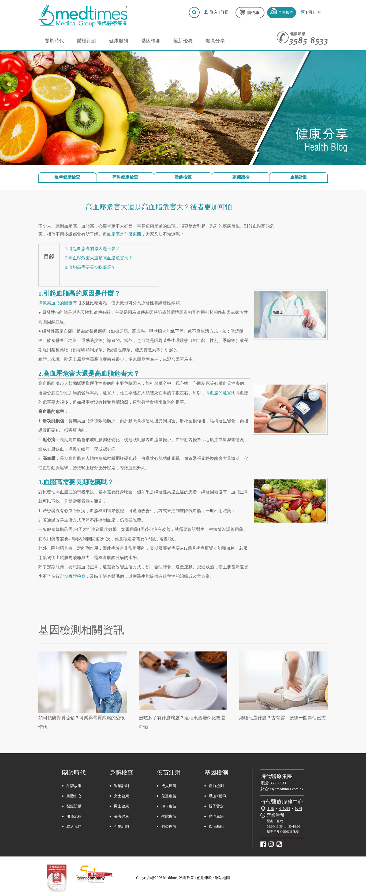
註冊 (225, 12)
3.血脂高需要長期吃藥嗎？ (90, 267)
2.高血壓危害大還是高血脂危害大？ (99, 258)
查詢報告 (285, 12)
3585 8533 (278, 783)
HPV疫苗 (168, 806)
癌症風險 (216, 816)
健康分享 (215, 40)
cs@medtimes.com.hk (286, 789)
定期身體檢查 (72, 576)
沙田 (298, 809)
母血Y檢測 (217, 796)
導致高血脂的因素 (55, 303)
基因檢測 (150, 40)
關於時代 (54, 40)
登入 (214, 12)
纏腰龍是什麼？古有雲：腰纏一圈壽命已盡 (282, 717)
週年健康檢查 (67, 177)
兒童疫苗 (168, 796)
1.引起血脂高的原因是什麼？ (92, 248)
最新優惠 (183, 40)
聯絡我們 (73, 827)
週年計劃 (121, 786)
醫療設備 (73, 806)
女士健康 (121, 796)
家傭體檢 (240, 177)
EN (318, 12)
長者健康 (121, 816)
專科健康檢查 (125, 177)
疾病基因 (216, 827)
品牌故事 (73, 786)
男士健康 (121, 806)
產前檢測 (216, 786)
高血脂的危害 (218, 392)
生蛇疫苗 (168, 816)
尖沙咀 (284, 809)
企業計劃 (298, 177)
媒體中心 (73, 796)
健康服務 (118, 40)
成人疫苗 (168, 786)
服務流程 (73, 816)
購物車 (253, 12)
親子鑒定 (216, 806)
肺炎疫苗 (168, 827)
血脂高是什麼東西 (124, 234)
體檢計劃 (86, 40)
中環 (270, 809)
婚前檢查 (183, 177)
